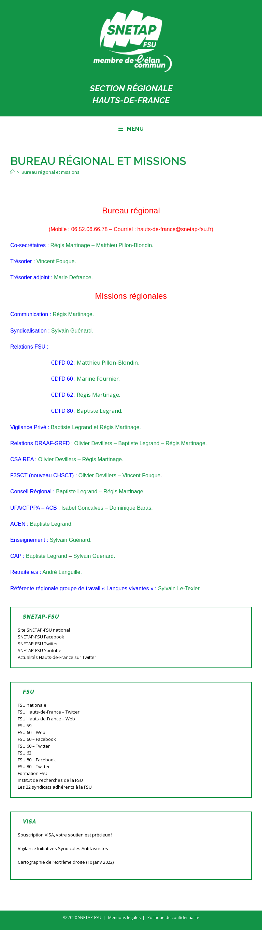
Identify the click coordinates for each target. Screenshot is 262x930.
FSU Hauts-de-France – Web (46, 719)
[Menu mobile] (131, 129)
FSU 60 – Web (31, 732)
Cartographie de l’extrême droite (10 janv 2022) (66, 862)
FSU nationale (32, 705)
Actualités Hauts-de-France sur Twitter (57, 657)
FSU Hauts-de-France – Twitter (48, 712)
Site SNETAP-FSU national (44, 630)
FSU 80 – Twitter (34, 766)
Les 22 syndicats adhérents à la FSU (55, 787)
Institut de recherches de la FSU (50, 780)
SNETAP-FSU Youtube (39, 650)
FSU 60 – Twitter (34, 746)
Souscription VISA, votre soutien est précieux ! (65, 835)
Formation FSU (32, 773)
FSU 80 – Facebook (37, 760)
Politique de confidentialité (173, 917)
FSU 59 (24, 725)
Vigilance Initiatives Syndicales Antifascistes (63, 848)
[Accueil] (12, 172)
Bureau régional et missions (50, 172)
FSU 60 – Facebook (37, 739)
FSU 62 (24, 753)
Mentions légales (124, 917)
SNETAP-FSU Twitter (38, 643)
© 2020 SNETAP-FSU (82, 917)
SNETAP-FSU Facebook (41, 637)
